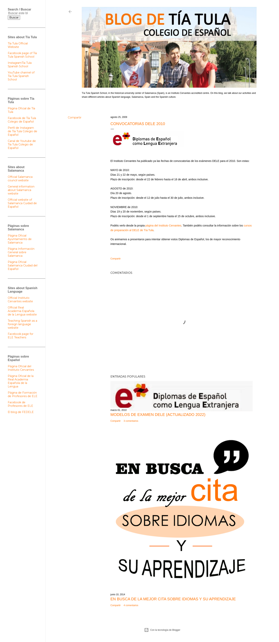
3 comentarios (131, 421)
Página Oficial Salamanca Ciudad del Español (22, 265)
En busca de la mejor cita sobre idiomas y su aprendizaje (173, 599)
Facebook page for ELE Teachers (20, 335)
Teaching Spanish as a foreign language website (22, 324)
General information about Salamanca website (21, 190)
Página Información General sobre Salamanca (21, 252)
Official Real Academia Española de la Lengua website (22, 311)
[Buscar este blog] (18, 13)
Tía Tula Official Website (18, 45)
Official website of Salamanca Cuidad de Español (22, 203)
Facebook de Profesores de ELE (20, 404)
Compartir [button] (74, 117)
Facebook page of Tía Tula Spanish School (22, 54)
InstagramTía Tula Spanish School (20, 64)
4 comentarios (131, 605)
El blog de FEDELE (21, 412)
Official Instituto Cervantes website (20, 299)
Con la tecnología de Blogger (162, 630)
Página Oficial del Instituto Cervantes (21, 368)
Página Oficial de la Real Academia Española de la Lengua (21, 381)
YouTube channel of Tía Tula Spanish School (21, 76)
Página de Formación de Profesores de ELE (22, 394)
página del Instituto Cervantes (163, 225)
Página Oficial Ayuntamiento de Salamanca (20, 239)
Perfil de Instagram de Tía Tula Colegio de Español (22, 131)
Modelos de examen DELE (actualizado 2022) (157, 414)
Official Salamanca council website (20, 178)
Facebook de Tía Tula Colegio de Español (22, 119)
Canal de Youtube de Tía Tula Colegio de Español (22, 144)
